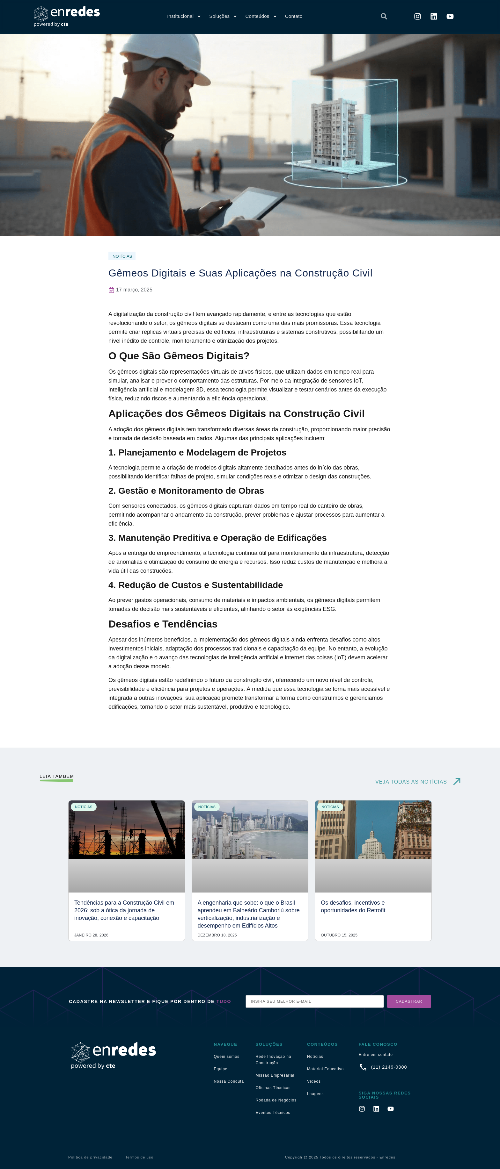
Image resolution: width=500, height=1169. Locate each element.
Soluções (223, 16)
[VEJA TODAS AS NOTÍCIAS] (456, 781)
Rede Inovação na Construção (273, 1059)
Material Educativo (325, 1069)
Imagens (315, 1094)
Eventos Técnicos (273, 1112)
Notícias (315, 1056)
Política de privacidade (90, 1157)
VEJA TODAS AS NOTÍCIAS (411, 782)
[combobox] (329, 16)
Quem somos (226, 1056)
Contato (294, 16)
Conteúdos (261, 16)
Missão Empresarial (275, 1075)
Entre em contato (376, 1054)
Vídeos (314, 1081)
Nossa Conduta (229, 1081)
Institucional (184, 16)
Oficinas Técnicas (273, 1088)
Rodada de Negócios (276, 1100)
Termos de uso (139, 1157)
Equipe (221, 1069)
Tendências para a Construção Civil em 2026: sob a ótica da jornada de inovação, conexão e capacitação (124, 910)
